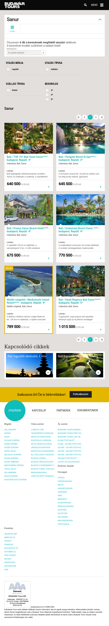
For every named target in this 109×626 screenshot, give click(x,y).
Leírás (12, 28)
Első (78, 117)
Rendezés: (12, 49)
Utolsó (101, 117)
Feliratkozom (80, 394)
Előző (84, 117)
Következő (95, 117)
